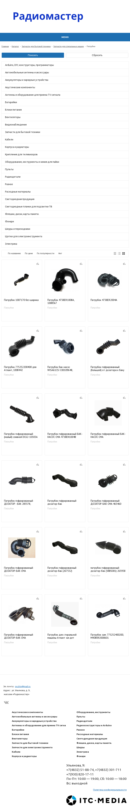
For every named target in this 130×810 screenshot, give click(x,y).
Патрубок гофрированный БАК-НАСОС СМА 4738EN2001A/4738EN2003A (108, 435)
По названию (14, 253)
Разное (9, 184)
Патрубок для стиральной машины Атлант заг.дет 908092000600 (62, 636)
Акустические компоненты (20, 87)
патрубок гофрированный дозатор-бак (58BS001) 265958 (108, 569)
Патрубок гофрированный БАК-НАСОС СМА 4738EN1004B (64, 435)
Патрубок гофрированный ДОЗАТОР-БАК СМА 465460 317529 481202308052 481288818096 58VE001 (106, 502)
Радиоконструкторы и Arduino (94, 725)
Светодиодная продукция (19, 199)
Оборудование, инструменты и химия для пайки (32, 162)
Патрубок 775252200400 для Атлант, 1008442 (20, 369)
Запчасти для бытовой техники (36, 46)
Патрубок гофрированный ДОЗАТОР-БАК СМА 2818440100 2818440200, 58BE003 (18, 636)
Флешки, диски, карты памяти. (22, 214)
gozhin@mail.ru (22, 686)
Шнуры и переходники (17, 229)
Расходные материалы (18, 191)
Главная (5, 46)
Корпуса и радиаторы (17, 147)
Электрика (11, 243)
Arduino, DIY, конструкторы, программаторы (29, 65)
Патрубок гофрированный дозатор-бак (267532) (61, 569)
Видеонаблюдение (16, 124)
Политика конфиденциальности (110, 789)
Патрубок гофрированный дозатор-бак (61, 502)
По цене (29, 253)
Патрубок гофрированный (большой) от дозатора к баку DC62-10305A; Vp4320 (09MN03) (108, 369)
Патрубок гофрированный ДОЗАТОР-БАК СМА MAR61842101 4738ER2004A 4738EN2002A (20, 569)
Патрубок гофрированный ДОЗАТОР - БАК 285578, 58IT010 (18, 502)
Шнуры (81, 747)
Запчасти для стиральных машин (68, 46)
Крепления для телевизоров (21, 154)
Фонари (9, 221)
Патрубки (9, 307)
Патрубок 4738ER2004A (104, 300)
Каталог (15, 46)
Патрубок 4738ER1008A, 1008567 (60, 302)
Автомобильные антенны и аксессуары (27, 72)
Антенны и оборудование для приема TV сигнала (32, 94)
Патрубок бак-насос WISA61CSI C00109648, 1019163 (60, 369)
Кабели (9, 139)
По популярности (45, 253)
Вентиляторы (12, 117)
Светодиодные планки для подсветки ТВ (28, 206)
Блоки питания (13, 109)
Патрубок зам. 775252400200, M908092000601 (107, 636)
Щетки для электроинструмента (23, 236)
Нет (60, 253)
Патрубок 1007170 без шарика (21, 300)
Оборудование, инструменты (93, 712)
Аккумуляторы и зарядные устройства (26, 80)
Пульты (9, 169)
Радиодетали (12, 176)
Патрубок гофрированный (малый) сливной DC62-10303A (21, 435)
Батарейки (11, 102)
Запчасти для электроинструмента (32, 747)
